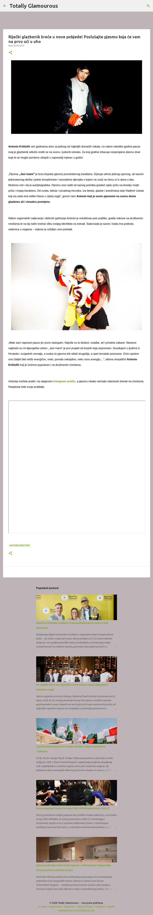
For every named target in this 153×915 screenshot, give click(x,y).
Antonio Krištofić (20, 545)
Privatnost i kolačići (105, 906)
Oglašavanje (55, 906)
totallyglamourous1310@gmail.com (76, 910)
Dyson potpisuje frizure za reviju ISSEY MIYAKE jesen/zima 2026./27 (73, 808)
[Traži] (63, 6)
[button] (10, 52)
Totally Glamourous (33, 6)
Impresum (69, 906)
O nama (42, 906)
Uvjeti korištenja (84, 906)
